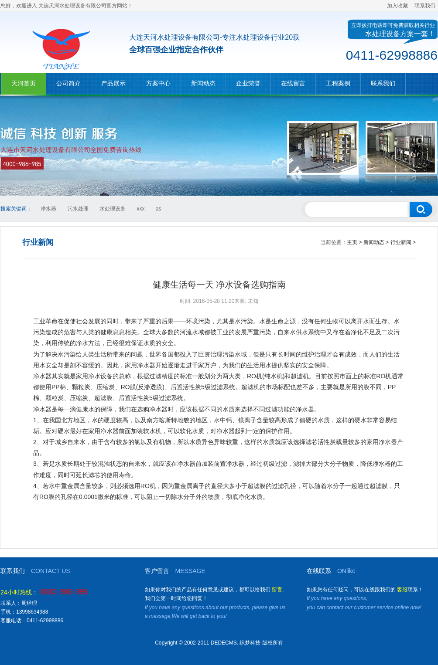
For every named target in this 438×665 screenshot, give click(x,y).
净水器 (48, 209)
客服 (402, 590)
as (158, 209)
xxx (140, 209)
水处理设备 (112, 209)
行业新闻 (400, 242)
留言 (277, 590)
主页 (352, 242)
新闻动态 (373, 242)
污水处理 (78, 209)
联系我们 (424, 6)
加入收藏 (397, 6)
